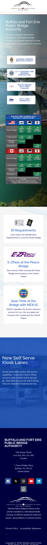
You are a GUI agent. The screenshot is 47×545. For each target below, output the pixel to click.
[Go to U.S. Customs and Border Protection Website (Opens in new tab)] (21, 73)
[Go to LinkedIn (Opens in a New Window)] (39, 481)
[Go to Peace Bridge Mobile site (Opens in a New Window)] (23, 489)
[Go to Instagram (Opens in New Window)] (23, 481)
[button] (23, 231)
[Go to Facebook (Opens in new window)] (8, 481)
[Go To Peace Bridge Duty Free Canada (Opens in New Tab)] (21, 86)
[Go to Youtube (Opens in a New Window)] (31, 481)
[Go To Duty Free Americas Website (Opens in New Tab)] (21, 100)
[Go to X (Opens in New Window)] (16, 481)
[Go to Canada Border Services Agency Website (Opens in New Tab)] (21, 60)
